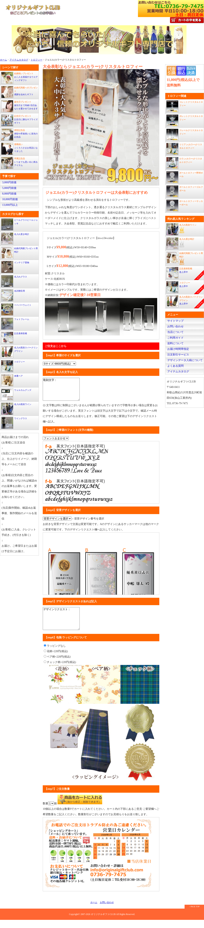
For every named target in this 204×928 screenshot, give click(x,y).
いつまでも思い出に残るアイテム (19, 163)
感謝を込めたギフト (19, 92)
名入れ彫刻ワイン (16, 409)
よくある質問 (175, 365)
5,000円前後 (9, 188)
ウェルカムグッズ (16, 394)
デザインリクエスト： (62, 624)
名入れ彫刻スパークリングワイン (19, 352)
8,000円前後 (9, 193)
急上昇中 (185, 273)
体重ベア (12, 380)
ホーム (3, 59)
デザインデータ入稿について (185, 360)
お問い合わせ (175, 326)
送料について (175, 343)
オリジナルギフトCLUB (103, 922)
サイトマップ (175, 320)
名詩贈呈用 (13, 295)
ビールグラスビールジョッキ (19, 224)
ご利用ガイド (175, 337)
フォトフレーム (15, 324)
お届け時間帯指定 (178, 349)
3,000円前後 (9, 182)
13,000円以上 (10, 204)
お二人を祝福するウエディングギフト (19, 78)
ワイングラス (14, 423)
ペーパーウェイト (16, 309)
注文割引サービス (178, 354)
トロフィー (36, 59)
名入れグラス (14, 281)
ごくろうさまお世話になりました (19, 149)
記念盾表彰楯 (14, 338)
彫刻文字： (62, 391)
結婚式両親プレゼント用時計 (19, 253)
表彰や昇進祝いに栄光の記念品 (19, 135)
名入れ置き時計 (15, 239)
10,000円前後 (10, 199)
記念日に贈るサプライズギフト (19, 120)
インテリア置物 (15, 267)
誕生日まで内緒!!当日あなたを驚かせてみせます (19, 106)
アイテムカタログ (19, 59)
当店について (175, 332)
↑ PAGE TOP (194, 915)
